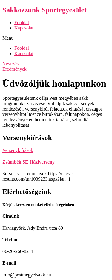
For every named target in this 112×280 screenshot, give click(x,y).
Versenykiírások (17, 150)
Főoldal (21, 22)
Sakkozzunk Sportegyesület (44, 10)
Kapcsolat (23, 27)
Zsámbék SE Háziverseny (28, 161)
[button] (56, 38)
